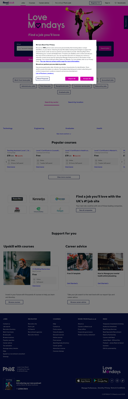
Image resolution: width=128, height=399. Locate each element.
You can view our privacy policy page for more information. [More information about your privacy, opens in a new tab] (60, 61)
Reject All (71, 79)
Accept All (87, 79)
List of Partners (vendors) (45, 73)
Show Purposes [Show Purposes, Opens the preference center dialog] (42, 79)
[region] (64, 62)
